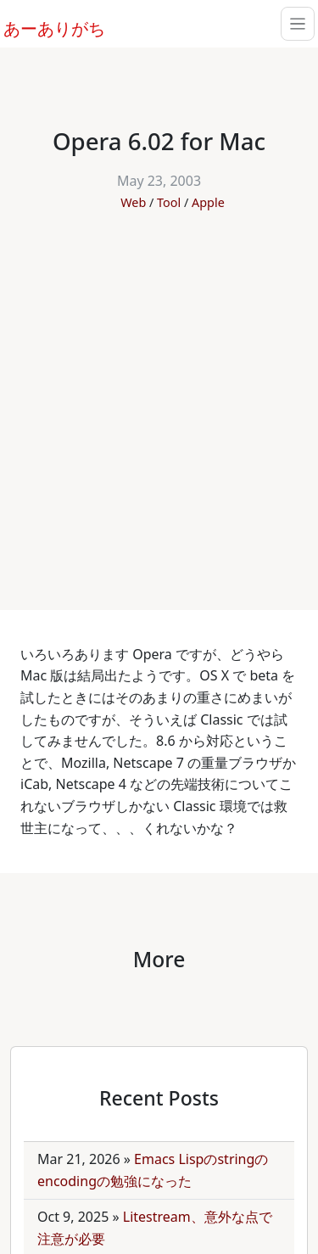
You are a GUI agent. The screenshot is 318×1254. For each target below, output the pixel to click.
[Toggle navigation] (298, 24)
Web (133, 202)
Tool (169, 202)
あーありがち (44, 26)
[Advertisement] (159, 402)
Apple (208, 202)
